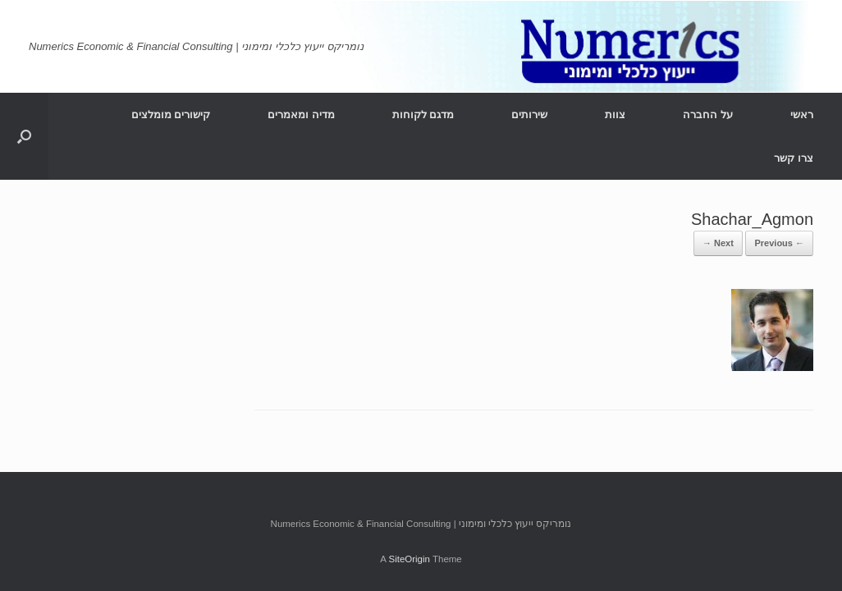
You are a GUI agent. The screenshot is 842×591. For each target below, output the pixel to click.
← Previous (779, 243)
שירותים (529, 114)
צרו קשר (793, 158)
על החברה (708, 114)
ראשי (801, 114)
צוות (615, 114)
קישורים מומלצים (171, 114)
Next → (718, 243)
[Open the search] (24, 136)
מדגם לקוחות (423, 114)
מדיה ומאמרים (301, 114)
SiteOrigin (409, 559)
